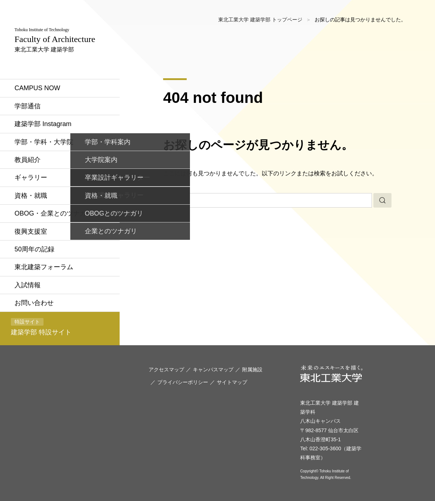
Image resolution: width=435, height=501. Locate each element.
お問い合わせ (34, 302)
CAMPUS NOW (37, 88)
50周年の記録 (34, 249)
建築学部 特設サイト (41, 327)
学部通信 (27, 106)
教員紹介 (27, 159)
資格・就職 (30, 195)
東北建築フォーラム (43, 267)
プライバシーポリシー (182, 382)
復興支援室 (30, 231)
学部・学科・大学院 (43, 142)
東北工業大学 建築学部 (54, 40)
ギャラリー (30, 177)
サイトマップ (232, 382)
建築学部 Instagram (42, 124)
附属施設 (252, 369)
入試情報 (27, 285)
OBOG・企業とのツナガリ (53, 213)
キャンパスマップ (213, 369)
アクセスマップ (166, 369)
